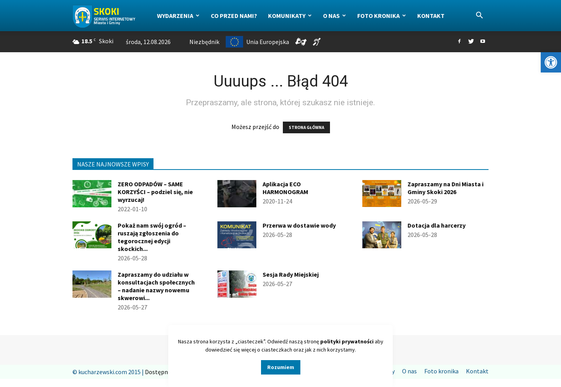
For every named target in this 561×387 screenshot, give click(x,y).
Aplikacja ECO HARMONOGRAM (285, 188)
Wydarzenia (178, 15)
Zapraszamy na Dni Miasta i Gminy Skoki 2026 (445, 188)
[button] (551, 62)
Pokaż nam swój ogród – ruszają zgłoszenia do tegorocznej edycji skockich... (152, 237)
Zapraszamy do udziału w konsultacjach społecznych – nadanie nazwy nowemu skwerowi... (156, 286)
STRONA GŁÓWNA (306, 127)
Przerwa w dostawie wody (299, 225)
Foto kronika (381, 15)
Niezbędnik (204, 42)
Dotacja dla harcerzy (437, 225)
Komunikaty (290, 15)
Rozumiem (280, 367)
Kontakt (431, 15)
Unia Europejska (257, 42)
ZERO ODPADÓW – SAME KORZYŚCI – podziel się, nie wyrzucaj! (155, 191)
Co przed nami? (234, 15)
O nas (334, 15)
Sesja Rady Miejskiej (291, 274)
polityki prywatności (347, 341)
